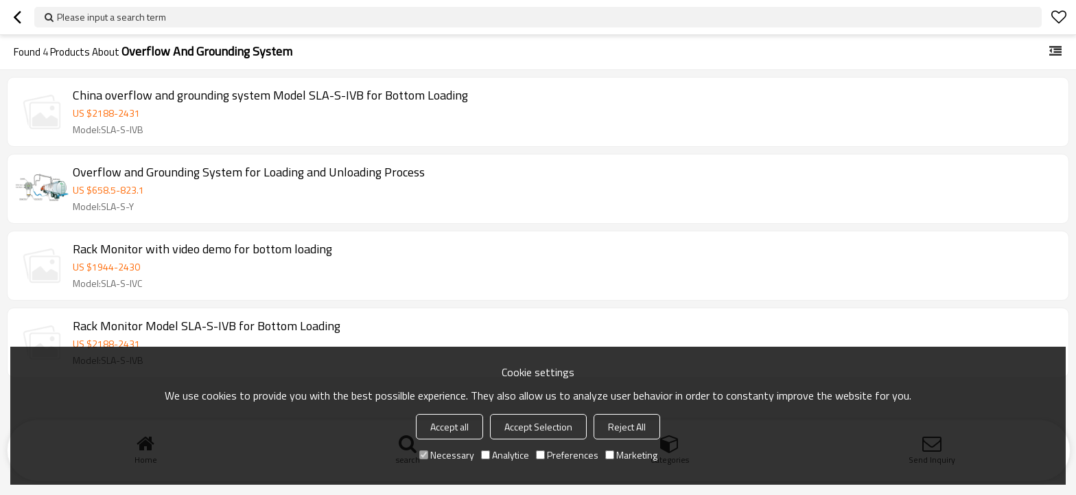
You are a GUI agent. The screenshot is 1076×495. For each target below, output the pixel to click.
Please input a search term (111, 17)
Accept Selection (538, 426)
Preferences (567, 455)
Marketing (631, 455)
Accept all (449, 426)
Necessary (446, 455)
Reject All (627, 426)
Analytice (505, 455)
